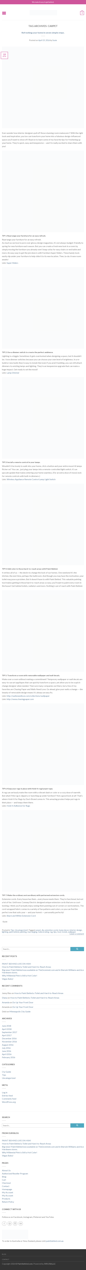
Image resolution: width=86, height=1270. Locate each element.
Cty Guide (6, 1071)
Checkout (6, 1183)
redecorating (43, 932)
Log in (4, 1092)
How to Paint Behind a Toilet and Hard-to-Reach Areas (26, 967)
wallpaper (72, 932)
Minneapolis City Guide (19, 1011)
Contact (5, 1186)
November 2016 (9, 1041)
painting (23, 932)
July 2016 (6, 1048)
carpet (38, 930)
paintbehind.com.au (54, 1241)
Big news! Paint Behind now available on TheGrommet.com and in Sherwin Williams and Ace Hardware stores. (43, 971)
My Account (7, 1192)
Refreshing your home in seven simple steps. (43, 32)
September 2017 (9, 1032)
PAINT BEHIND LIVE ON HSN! (16, 963)
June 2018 (6, 1026)
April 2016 (7, 1054)
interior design (76, 930)
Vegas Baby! (7, 979)
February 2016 (8, 1057)
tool (59, 932)
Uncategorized (21, 930)
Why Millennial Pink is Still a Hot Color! (19, 975)
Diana (4, 997)
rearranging (32, 932)
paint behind (14, 932)
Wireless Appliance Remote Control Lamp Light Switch (31, 479)
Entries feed (7, 1095)
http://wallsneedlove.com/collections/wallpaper (28, 696)
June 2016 (6, 1051)
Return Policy (8, 1202)
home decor (64, 930)
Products (6, 1198)
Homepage (7, 1189)
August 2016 (7, 1045)
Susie (54, 40)
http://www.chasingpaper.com (20, 699)
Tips (12, 930)
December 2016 (9, 1038)
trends (64, 932)
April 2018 (7, 1029)
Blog (4, 1176)
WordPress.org (9, 1102)
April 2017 (7, 1035)
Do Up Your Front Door (22, 1002)
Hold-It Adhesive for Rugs (18, 805)
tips (55, 932)
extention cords (51, 930)
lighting (5, 932)
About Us (6, 1170)
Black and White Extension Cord (21, 915)
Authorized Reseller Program (15, 1173)
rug (51, 932)
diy (43, 930)
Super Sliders (12, 263)
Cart (4, 1180)
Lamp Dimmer (13, 372)
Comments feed (9, 1098)
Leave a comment (77, 934)
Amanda (5, 1002)
